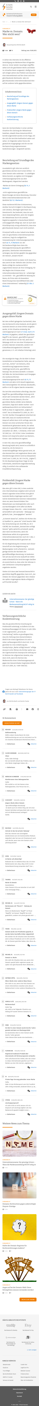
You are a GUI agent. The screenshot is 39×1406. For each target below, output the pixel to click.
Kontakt (19, 1396)
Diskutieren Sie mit (12, 723)
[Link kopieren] (4, 709)
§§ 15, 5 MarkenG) (16, 200)
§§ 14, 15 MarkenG (13, 243)
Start (3, 22)
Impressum (19, 1392)
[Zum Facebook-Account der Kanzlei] (33, 709)
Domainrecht (6, 28)
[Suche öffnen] (31, 6)
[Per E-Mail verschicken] (27, 709)
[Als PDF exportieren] (10, 709)
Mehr (34, 15)
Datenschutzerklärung (19, 1389)
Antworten (33, 744)
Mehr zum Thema (28, 1300)
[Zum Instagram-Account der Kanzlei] (38, 709)
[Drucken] (16, 709)
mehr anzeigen (31, 1350)
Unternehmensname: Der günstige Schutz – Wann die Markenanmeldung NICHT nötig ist (22, 601)
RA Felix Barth (13, 701)
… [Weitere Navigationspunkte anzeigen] (8, 22)
